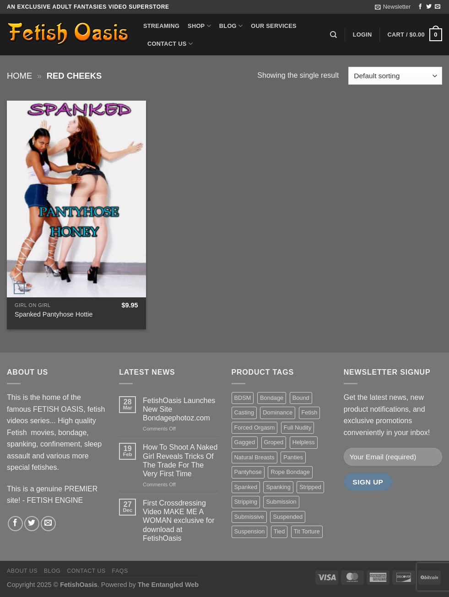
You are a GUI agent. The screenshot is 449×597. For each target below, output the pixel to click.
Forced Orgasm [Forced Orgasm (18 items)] (254, 427)
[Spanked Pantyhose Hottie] (76, 199)
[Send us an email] (437, 7)
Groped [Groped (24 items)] (274, 442)
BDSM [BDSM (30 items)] (242, 397)
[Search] (333, 34)
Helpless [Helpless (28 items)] (303, 442)
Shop (199, 26)
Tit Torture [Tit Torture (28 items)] (307, 531)
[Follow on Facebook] (420, 7)
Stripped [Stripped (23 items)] (310, 487)
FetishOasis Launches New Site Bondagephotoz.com (179, 409)
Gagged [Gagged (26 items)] (244, 442)
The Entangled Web (168, 584)
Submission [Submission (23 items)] (281, 501)
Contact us (170, 43)
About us (22, 571)
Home (19, 76)
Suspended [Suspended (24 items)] (288, 516)
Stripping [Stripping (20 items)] (246, 501)
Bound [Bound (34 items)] (300, 397)
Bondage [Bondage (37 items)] (271, 397)
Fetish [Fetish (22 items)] (310, 412)
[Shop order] (395, 76)
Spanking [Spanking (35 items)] (278, 487)
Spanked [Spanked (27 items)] (246, 487)
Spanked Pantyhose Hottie (53, 314)
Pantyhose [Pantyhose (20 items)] (248, 471)
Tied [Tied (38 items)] (279, 531)
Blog (231, 26)
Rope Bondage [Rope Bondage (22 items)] (289, 471)
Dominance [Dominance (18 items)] (277, 412)
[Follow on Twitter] (429, 7)
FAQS (120, 571)
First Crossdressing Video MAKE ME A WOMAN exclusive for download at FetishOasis (178, 520)
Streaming (161, 25)
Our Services (274, 25)
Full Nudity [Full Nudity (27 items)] (297, 427)
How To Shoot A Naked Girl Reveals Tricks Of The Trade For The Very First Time (180, 460)
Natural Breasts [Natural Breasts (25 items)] (254, 457)
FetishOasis (78, 584)
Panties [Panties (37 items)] (293, 457)
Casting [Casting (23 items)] (244, 412)
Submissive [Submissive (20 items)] (249, 516)
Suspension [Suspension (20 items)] (249, 531)
